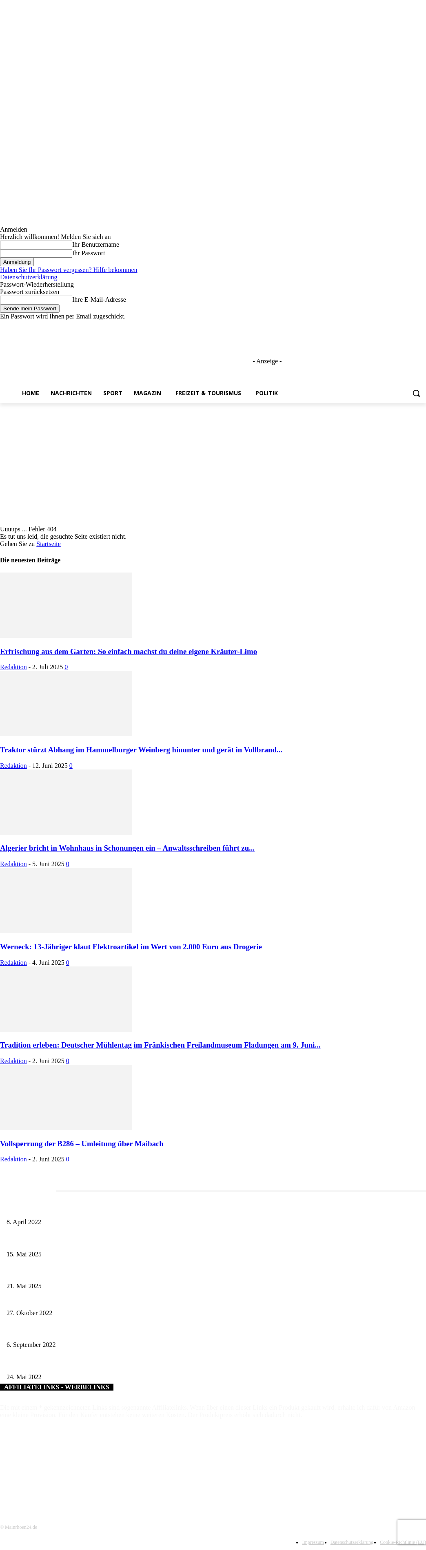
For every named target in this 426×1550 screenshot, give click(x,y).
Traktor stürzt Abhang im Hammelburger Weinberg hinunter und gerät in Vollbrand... (141, 749)
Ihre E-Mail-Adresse (99, 299)
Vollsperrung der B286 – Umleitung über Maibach (82, 1143)
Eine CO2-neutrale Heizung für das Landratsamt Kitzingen (74, 1363)
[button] (416, 393)
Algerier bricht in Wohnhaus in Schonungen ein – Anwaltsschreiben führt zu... (127, 848)
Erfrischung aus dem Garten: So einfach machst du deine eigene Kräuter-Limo (128, 651)
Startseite (48, 543)
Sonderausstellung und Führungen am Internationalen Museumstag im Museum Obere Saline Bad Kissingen (131, 1241)
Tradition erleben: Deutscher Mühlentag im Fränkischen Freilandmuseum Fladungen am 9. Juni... (160, 1045)
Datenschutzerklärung (28, 277)
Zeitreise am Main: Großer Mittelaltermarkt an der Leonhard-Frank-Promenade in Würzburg (112, 1273)
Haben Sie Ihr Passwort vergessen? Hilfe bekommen (69, 269)
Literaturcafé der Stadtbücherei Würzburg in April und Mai (74, 1208)
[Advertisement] (213, 464)
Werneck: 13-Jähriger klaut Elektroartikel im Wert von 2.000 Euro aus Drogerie (131, 946)
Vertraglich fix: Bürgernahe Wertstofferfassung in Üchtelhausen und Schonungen (99, 1299)
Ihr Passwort (88, 253)
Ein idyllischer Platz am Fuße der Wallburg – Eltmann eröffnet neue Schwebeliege (101, 1332)
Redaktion (13, 666)
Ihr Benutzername (95, 244)
